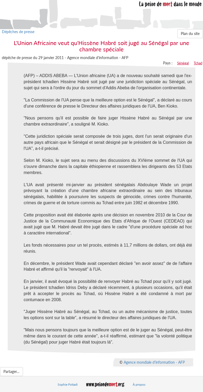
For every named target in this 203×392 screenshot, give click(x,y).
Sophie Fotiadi (68, 384)
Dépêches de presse (18, 31)
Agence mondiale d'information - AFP (154, 362)
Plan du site (190, 33)
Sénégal (183, 63)
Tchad (198, 63)
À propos (139, 384)
